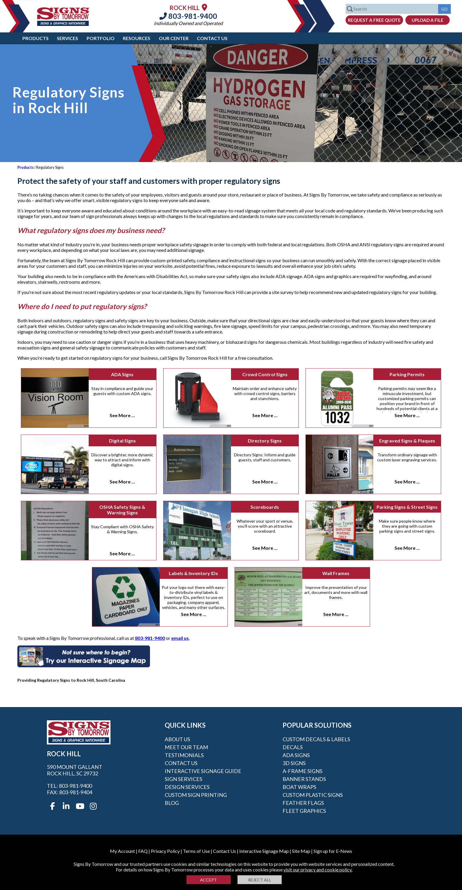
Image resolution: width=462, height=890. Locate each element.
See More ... (122, 415)
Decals (293, 747)
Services (67, 38)
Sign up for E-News (333, 851)
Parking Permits (407, 374)
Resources (136, 38)
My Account (122, 851)
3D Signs (294, 763)
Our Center (174, 38)
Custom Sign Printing (196, 795)
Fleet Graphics (304, 811)
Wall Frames (335, 573)
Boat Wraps (299, 787)
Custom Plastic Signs (313, 795)
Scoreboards (264, 507)
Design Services (187, 787)
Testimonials (184, 755)
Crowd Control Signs (265, 374)
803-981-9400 (188, 15)
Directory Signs (265, 440)
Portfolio (101, 38)
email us (180, 638)
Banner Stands (304, 779)
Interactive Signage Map (264, 851)
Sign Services (183, 779)
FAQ (143, 851)
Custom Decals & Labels (316, 739)
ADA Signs (122, 374)
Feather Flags (303, 803)
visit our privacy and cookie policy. (317, 869)
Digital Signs (122, 440)
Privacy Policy (165, 851)
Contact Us (212, 38)
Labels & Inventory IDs (193, 573)
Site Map (301, 851)
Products (35, 38)
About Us (177, 739)
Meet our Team (186, 747)
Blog (172, 803)
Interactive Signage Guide (203, 771)
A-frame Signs (302, 771)
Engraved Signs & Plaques (407, 440)
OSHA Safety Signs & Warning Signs (122, 509)
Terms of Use (196, 851)
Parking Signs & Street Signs (407, 507)
